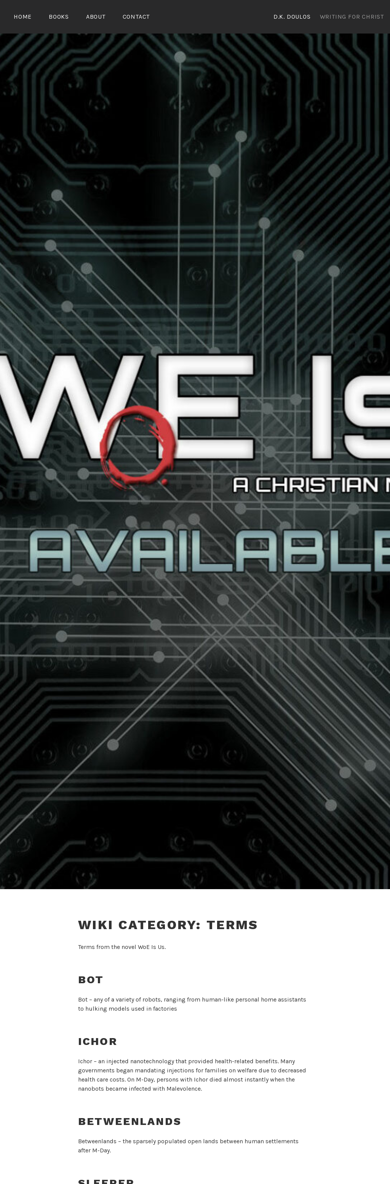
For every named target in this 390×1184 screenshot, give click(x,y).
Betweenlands (130, 1120)
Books (59, 16)
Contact (136, 16)
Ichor (98, 1040)
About (95, 16)
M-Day (144, 1078)
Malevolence (183, 1087)
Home (23, 16)
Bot (91, 978)
